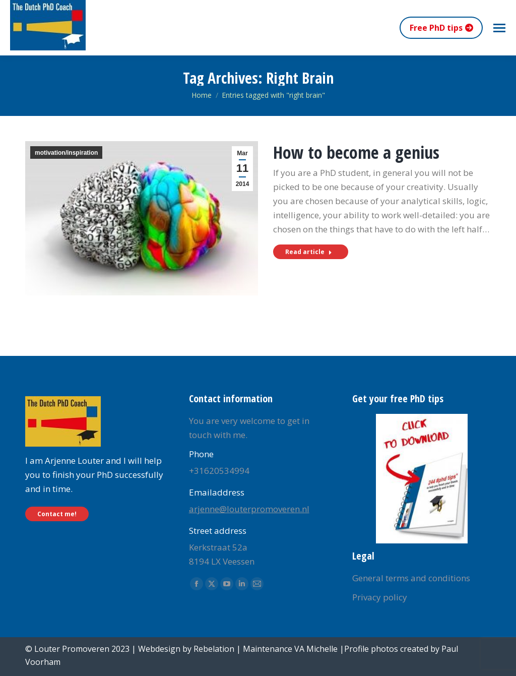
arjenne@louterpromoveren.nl (249, 509)
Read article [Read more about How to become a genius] (308, 252)
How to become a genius (356, 152)
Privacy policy (379, 597)
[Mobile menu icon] (499, 28)
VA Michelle (316, 648)
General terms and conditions (411, 578)
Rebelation (214, 648)
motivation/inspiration (66, 152)
